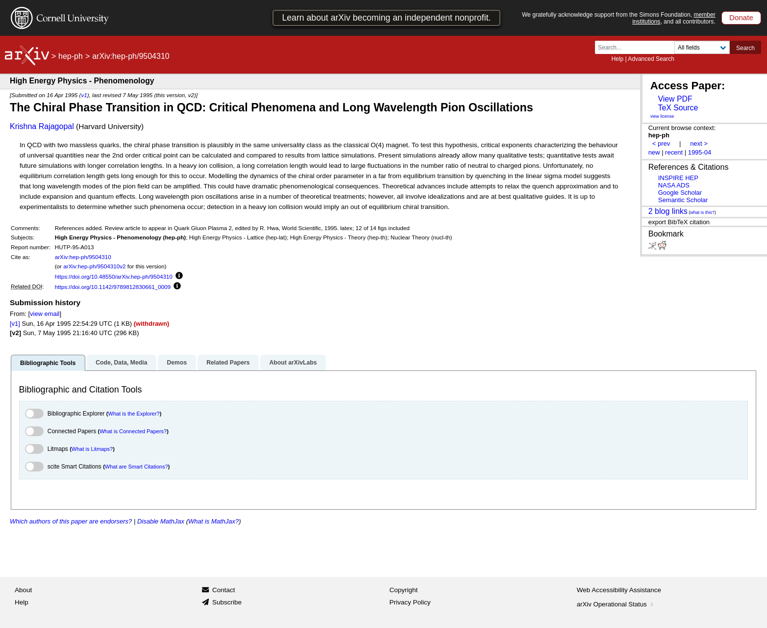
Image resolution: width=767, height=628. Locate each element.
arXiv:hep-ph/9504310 (83, 257)
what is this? (702, 212)
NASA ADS (674, 185)
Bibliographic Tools (47, 363)
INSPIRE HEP (678, 178)
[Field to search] (702, 47)
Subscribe (227, 602)
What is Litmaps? (92, 449)
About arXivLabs (293, 362)
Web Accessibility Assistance (619, 590)
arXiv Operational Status (616, 604)
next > (699, 143)
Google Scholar (680, 192)
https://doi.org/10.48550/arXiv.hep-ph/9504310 (114, 276)
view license (662, 116)
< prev (661, 143)
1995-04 (700, 152)
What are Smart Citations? (136, 467)
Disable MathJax (160, 521)
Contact (223, 590)
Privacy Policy (410, 602)
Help (617, 58)
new (654, 152)
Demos (177, 362)
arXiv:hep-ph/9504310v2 (94, 266)
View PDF (675, 99)
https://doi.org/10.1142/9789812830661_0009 (113, 287)
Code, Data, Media (121, 362)
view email (44, 313)
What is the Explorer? (134, 414)
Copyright (404, 590)
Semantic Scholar (683, 200)
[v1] (15, 323)
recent (674, 152)
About (23, 590)
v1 (84, 95)
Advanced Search (651, 58)
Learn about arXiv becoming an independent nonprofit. (386, 18)
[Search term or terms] (637, 47)
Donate (741, 17)
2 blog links (668, 211)
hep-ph (70, 56)
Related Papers (227, 362)
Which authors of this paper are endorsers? (71, 521)
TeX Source (678, 108)
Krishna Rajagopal (42, 126)
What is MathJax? (213, 521)
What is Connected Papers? (133, 431)
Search (745, 48)
